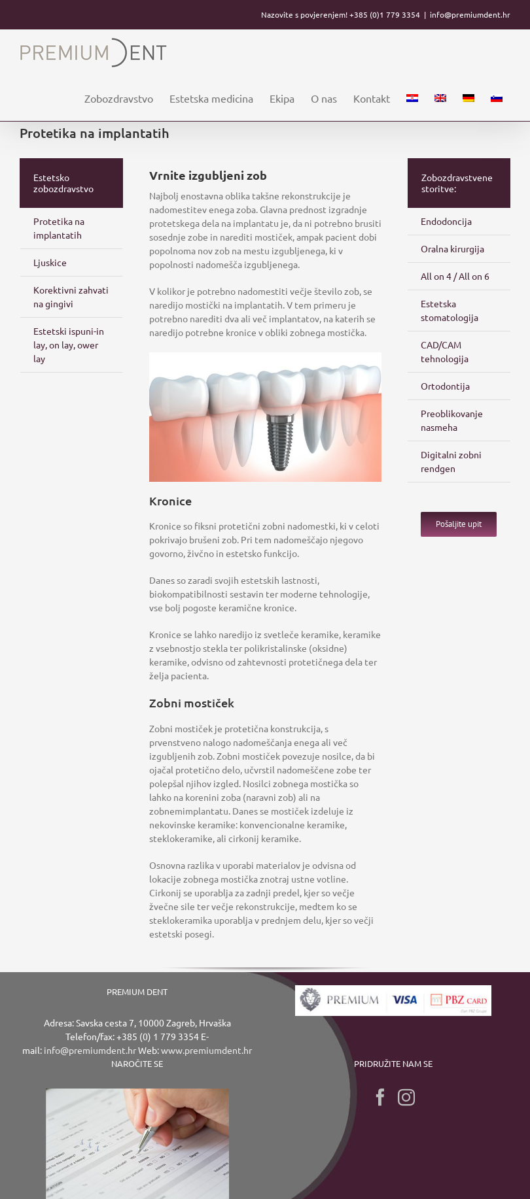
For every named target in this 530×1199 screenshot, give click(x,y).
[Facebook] (380, 1097)
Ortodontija (445, 386)
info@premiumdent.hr (470, 14)
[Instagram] (406, 1097)
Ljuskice (50, 262)
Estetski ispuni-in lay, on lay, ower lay (68, 344)
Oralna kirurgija (452, 248)
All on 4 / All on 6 (455, 276)
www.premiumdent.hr (206, 1050)
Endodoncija (446, 221)
